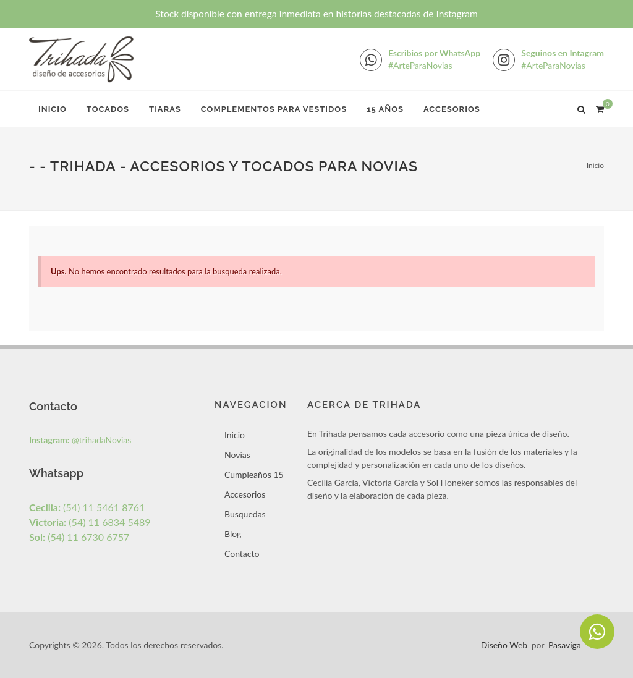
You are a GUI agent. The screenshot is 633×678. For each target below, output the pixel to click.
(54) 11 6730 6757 (79, 537)
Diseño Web (504, 645)
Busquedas (245, 514)
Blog (232, 533)
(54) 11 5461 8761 (87, 507)
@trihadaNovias (80, 439)
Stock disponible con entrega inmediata (316, 13)
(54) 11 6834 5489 (90, 522)
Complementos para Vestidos (274, 109)
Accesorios (451, 109)
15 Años (385, 109)
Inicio (52, 109)
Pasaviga (564, 645)
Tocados (108, 109)
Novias (237, 454)
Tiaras (165, 109)
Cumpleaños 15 (254, 474)
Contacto (241, 553)
